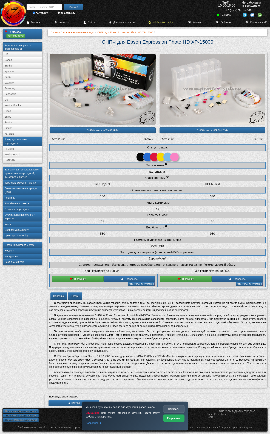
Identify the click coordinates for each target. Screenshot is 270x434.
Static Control (12, 154)
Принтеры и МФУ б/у (16, 235)
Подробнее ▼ (94, 423)
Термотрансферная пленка (20, 182)
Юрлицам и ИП (257, 22)
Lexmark (9, 82)
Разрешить (173, 418)
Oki (6, 99)
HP (6, 54)
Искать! (73, 7)
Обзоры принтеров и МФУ (19, 245)
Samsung (10, 88)
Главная (33, 22)
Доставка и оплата (122, 22)
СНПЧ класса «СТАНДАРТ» (102, 130)
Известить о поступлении (141, 284)
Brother (9, 65)
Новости (9, 250)
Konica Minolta (13, 105)
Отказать (173, 409)
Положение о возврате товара (21, 415)
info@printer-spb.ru (161, 22)
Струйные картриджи (17, 209)
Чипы (8, 224)
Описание (58, 296)
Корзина (195, 22)
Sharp (8, 116)
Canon (8, 60)
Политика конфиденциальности (20, 411)
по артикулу (66, 13)
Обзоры (75, 296)
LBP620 (74, 403)
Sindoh (8, 128)
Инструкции (11, 256)
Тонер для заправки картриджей (16, 141)
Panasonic (10, 94)
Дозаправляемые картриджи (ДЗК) (21, 190)
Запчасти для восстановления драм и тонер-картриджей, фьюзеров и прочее (22, 173)
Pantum (9, 122)
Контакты (61, 22)
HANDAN (10, 160)
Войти (89, 22)
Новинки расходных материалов (21, 420)
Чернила (10, 197)
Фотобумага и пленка (17, 203)
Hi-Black (9, 148)
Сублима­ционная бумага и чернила (20, 216)
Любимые (224, 22)
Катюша (9, 133)
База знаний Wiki (14, 262)
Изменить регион (15, 36)
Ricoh (8, 111)
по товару (40, 13)
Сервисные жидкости (17, 229)
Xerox (8, 77)
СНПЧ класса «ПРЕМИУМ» (212, 130)
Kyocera (9, 71)
